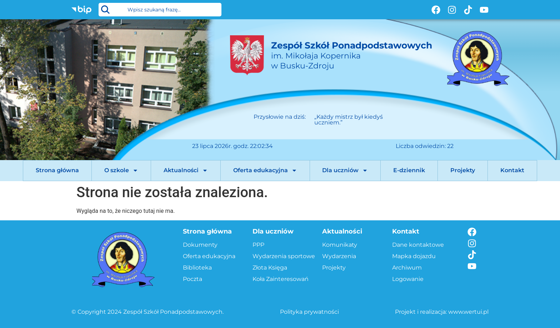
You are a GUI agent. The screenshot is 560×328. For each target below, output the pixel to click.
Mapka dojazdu (414, 256)
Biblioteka (197, 267)
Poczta (192, 279)
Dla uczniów (345, 170)
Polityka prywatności (309, 311)
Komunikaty (339, 244)
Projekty (462, 170)
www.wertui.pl (468, 311)
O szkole (121, 170)
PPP (258, 244)
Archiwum (407, 267)
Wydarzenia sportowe (283, 256)
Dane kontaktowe (418, 244)
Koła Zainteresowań (280, 279)
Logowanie (408, 279)
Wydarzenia (339, 256)
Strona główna (57, 170)
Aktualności (186, 170)
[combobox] (160, 9)
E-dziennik (409, 170)
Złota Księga (269, 267)
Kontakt (512, 170)
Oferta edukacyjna (265, 170)
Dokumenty (200, 244)
